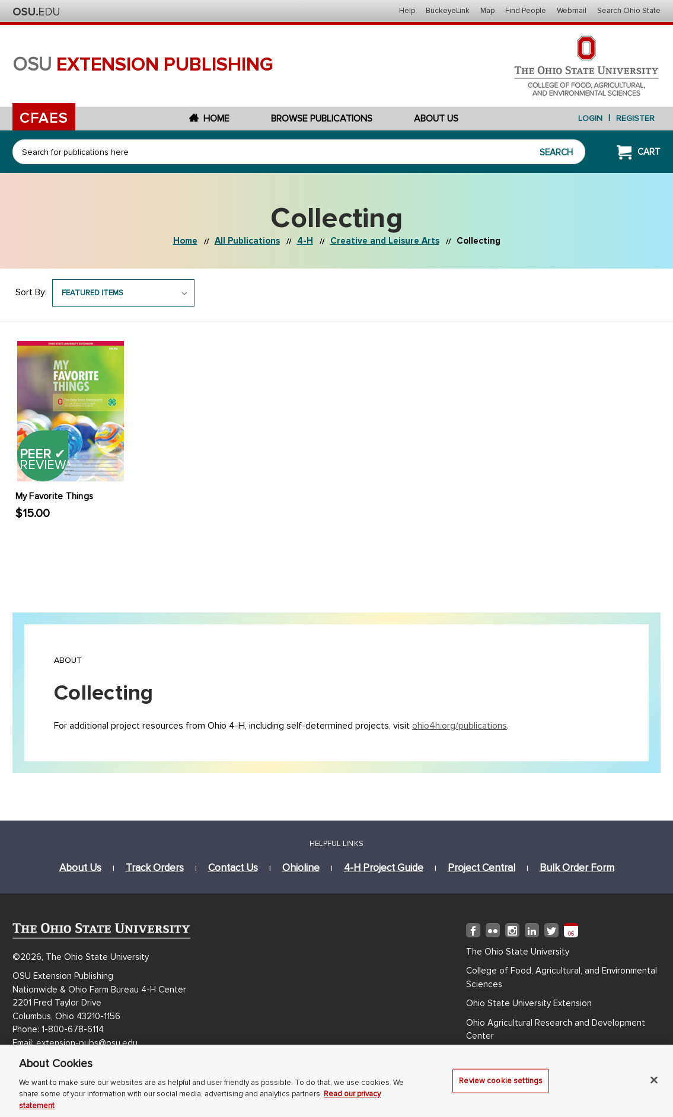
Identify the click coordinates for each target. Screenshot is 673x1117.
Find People (525, 10)
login (590, 118)
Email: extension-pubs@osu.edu (75, 1043)
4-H (305, 240)
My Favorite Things (54, 496)
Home (209, 119)
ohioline (301, 867)
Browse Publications (321, 119)
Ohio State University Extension (529, 1003)
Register (635, 118)
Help (407, 10)
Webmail (571, 10)
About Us (436, 119)
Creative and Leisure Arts (384, 240)
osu (142, 64)
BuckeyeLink (448, 10)
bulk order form (577, 867)
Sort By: (31, 292)
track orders (155, 867)
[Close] (654, 1085)
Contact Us (233, 867)
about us (80, 867)
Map (487, 10)
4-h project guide (383, 867)
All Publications (247, 240)
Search (556, 152)
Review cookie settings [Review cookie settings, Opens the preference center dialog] (501, 1085)
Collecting (478, 240)
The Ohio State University (36, 12)
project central (481, 867)
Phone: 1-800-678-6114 (58, 1029)
